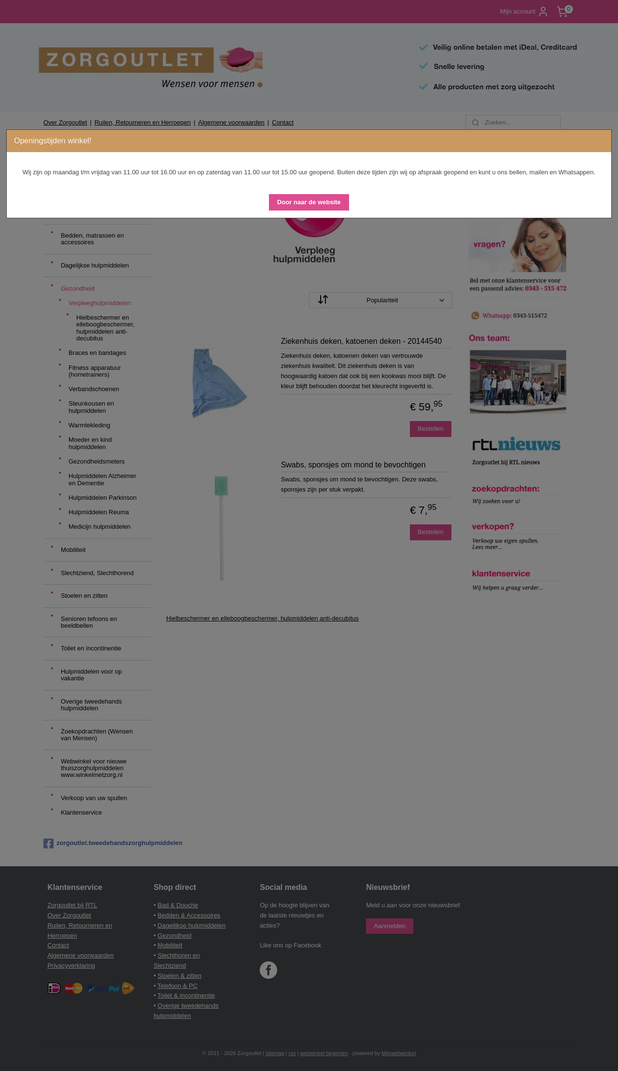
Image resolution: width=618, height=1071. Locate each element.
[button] (309, 202)
